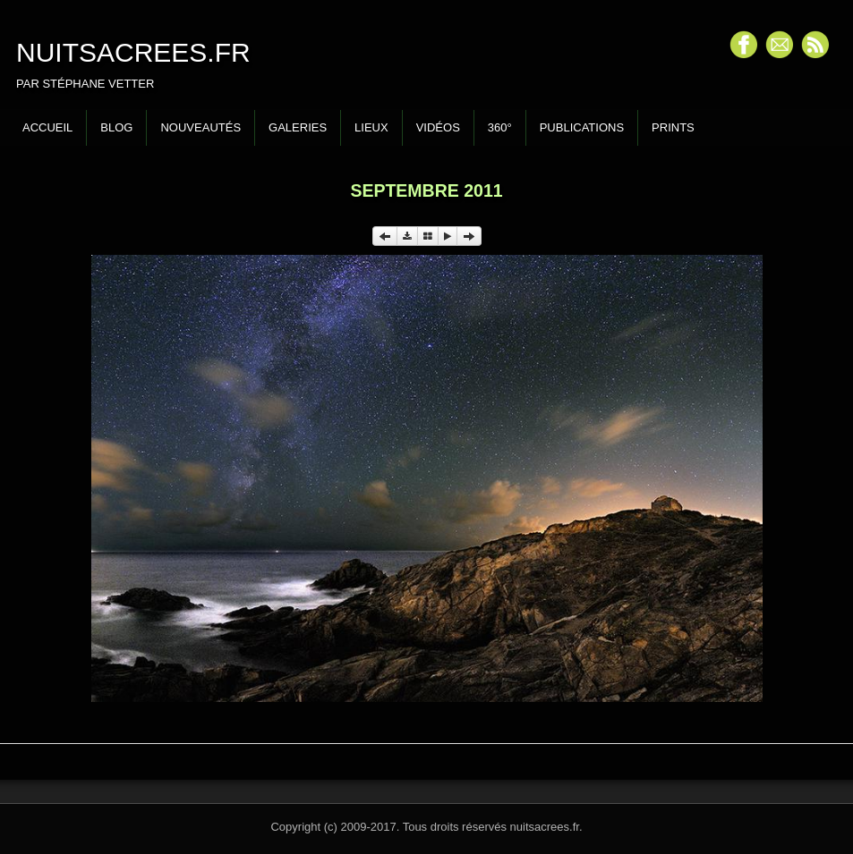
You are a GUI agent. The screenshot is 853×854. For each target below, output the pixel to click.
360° (500, 127)
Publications (582, 127)
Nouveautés (200, 127)
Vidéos (438, 127)
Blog (116, 127)
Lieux (371, 127)
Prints (673, 127)
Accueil (47, 127)
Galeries (298, 127)
